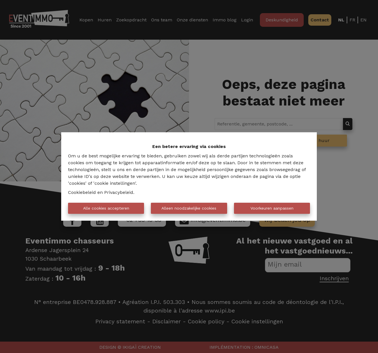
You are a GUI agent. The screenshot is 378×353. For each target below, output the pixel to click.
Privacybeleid (118, 192)
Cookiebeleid (82, 192)
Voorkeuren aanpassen (271, 208)
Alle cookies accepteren (106, 208)
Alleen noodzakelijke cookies (188, 208)
